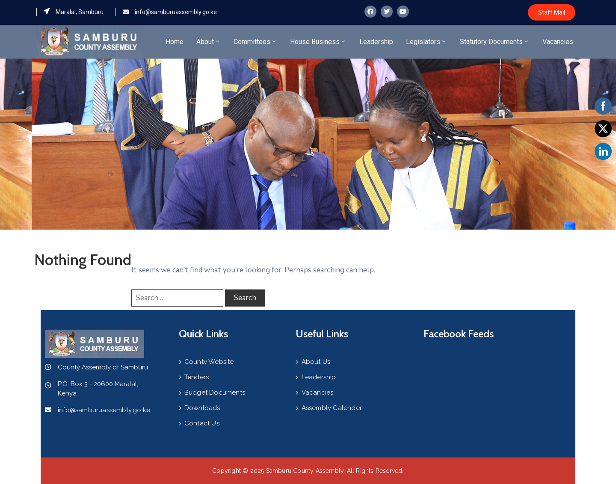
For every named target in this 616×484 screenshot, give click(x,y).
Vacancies (557, 42)
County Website (209, 362)
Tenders (196, 377)
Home (175, 42)
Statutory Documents (495, 42)
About (208, 42)
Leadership (376, 42)
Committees (255, 42)
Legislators (426, 42)
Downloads (202, 408)
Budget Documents (214, 392)
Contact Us (201, 423)
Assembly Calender (332, 408)
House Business (318, 42)
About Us (316, 362)
